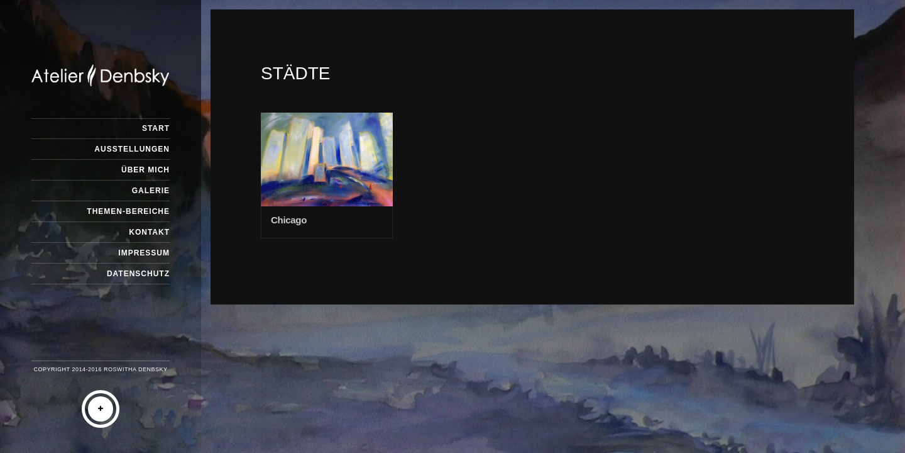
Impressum (144, 253)
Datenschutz (138, 273)
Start (156, 128)
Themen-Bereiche (128, 211)
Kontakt (149, 232)
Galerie (151, 190)
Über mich (145, 169)
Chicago (289, 220)
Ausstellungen (132, 149)
